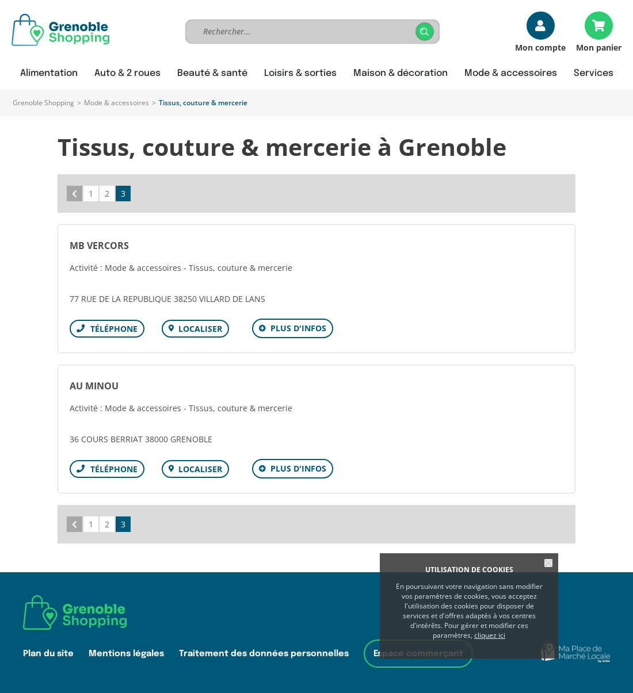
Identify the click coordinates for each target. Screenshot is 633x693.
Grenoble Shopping (43, 103)
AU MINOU (94, 386)
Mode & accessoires (116, 103)
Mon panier (598, 47)
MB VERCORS (99, 245)
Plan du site (48, 653)
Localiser (200, 328)
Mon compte (540, 47)
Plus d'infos (298, 328)
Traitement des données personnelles (264, 653)
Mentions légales (126, 653)
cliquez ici (489, 635)
